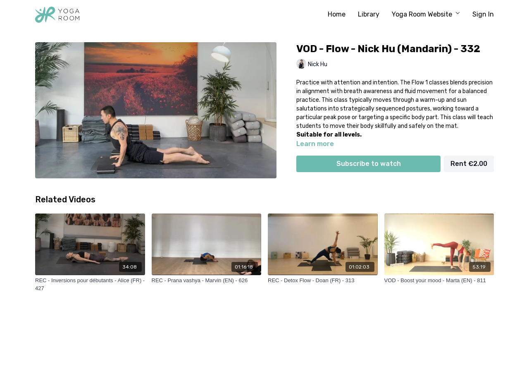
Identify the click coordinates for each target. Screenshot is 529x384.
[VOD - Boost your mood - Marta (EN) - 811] (439, 280)
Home (337, 14)
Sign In (483, 14)
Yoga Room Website (426, 14)
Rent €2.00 (468, 164)
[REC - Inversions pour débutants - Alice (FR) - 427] (90, 284)
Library (368, 14)
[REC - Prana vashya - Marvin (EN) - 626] (207, 280)
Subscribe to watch (368, 164)
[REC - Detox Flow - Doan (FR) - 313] (323, 280)
